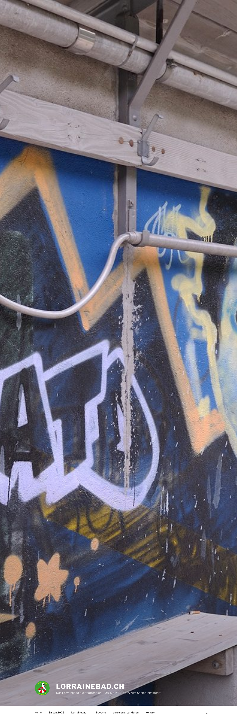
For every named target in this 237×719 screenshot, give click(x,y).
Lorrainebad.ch (90, 686)
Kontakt (150, 712)
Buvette (101, 712)
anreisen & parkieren (125, 712)
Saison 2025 (56, 712)
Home (38, 712)
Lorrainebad (80, 712)
